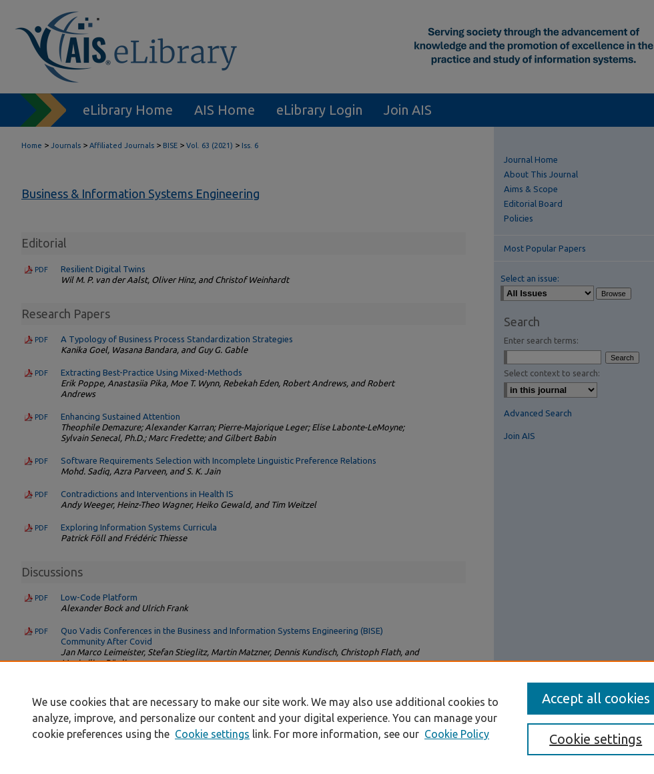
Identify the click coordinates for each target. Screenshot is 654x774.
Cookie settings (212, 734)
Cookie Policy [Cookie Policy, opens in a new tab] (456, 734)
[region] (327, 717)
